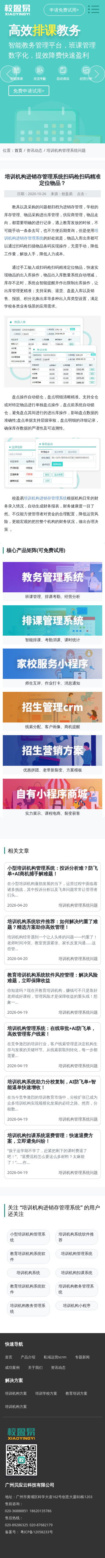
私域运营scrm (55, 1357)
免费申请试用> (29, 90)
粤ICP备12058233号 (36, 1532)
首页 (18, 150)
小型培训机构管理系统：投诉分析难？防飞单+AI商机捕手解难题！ (52, 871)
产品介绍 (28, 1357)
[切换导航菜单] (93, 10)
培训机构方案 (16, 1393)
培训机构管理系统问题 (78, 905)
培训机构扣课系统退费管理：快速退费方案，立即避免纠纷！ (50, 1138)
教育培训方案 (76, 1393)
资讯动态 (58, 1367)
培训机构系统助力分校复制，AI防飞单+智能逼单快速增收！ (51, 1084)
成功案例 (12, 1367)
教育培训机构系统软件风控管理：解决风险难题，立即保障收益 (52, 978)
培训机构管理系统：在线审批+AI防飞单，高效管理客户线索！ (51, 1031)
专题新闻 (82, 1357)
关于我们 (35, 1367)
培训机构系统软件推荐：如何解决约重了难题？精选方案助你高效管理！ (52, 924)
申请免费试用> (64, 10)
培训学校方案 (46, 1393)
